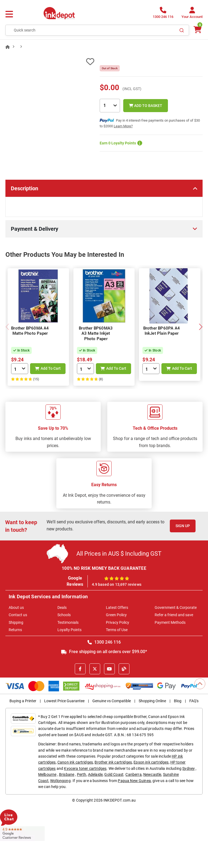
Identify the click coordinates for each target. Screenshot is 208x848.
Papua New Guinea (134, 781)
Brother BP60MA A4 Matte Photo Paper (30, 331)
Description (24, 188)
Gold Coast (113, 774)
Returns (15, 630)
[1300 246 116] (163, 14)
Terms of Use (117, 630)
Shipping (16, 622)
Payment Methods (170, 622)
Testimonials (68, 622)
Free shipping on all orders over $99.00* (104, 651)
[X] (95, 669)
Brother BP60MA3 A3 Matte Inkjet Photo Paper (96, 333)
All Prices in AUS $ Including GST (118, 553)
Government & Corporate (176, 607)
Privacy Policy (117, 622)
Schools (64, 615)
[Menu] (9, 14)
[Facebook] (80, 669)
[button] (201, 327)
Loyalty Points (69, 630)
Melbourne (47, 774)
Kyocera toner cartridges (85, 768)
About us (16, 607)
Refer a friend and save (174, 615)
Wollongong (60, 781)
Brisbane (66, 774)
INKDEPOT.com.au (119, 800)
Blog (177, 701)
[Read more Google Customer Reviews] (22, 833)
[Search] (181, 30)
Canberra (133, 774)
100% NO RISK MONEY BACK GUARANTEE (104, 568)
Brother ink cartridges (113, 762)
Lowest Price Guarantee (64, 701)
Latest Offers (117, 607)
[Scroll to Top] (199, 683)
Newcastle (152, 774)
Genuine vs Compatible (111, 701)
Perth (81, 774)
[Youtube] (109, 669)
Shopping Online (152, 701)
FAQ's (194, 701)
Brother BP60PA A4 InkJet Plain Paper (161, 331)
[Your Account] (192, 14)
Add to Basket (145, 105)
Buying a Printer (22, 701)
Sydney (188, 768)
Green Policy (116, 615)
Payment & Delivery (34, 229)
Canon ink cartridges (75, 762)
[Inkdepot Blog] (124, 669)
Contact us (18, 615)
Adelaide (95, 774)
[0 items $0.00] (197, 29)
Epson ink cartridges (151, 762)
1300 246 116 (104, 642)
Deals (62, 607)
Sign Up (183, 526)
